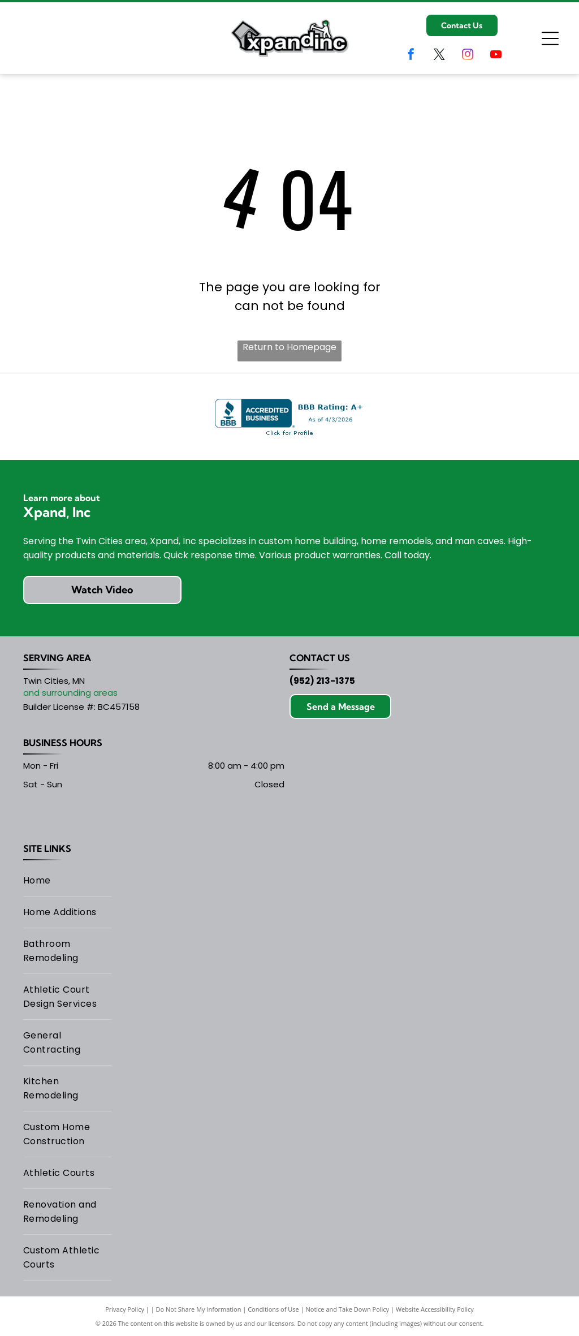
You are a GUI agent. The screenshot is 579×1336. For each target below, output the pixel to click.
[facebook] (411, 56)
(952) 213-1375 (322, 681)
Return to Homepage (289, 347)
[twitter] (439, 56)
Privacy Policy (124, 1309)
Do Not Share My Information (198, 1309)
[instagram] (467, 56)
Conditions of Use (273, 1309)
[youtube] (495, 56)
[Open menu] (550, 38)
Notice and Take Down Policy (348, 1309)
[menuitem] (67, 881)
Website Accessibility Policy (435, 1309)
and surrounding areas (70, 693)
